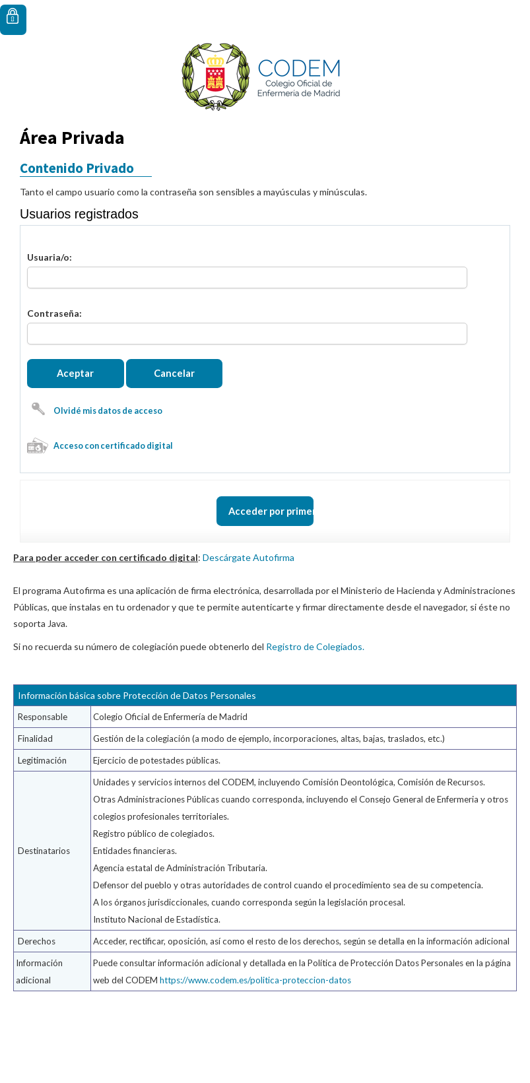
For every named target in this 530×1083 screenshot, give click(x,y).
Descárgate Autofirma (248, 601)
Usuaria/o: (49, 257)
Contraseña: (54, 313)
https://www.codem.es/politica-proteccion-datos (255, 1024)
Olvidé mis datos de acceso (107, 433)
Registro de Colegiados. (315, 690)
